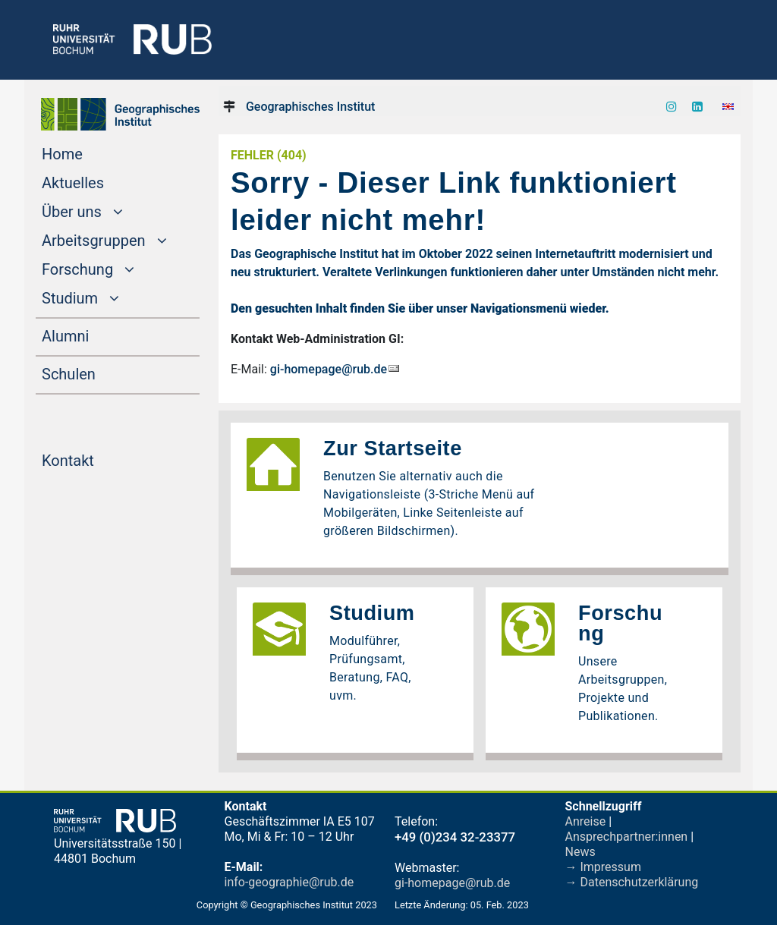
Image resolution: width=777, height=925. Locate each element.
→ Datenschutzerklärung (632, 882)
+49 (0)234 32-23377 (455, 837)
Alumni (94, 334)
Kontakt (97, 459)
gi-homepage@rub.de (328, 369)
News (580, 852)
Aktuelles (102, 181)
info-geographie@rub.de (289, 882)
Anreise (585, 821)
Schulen (97, 372)
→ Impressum (603, 867)
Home (91, 152)
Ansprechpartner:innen (626, 836)
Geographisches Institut (310, 106)
